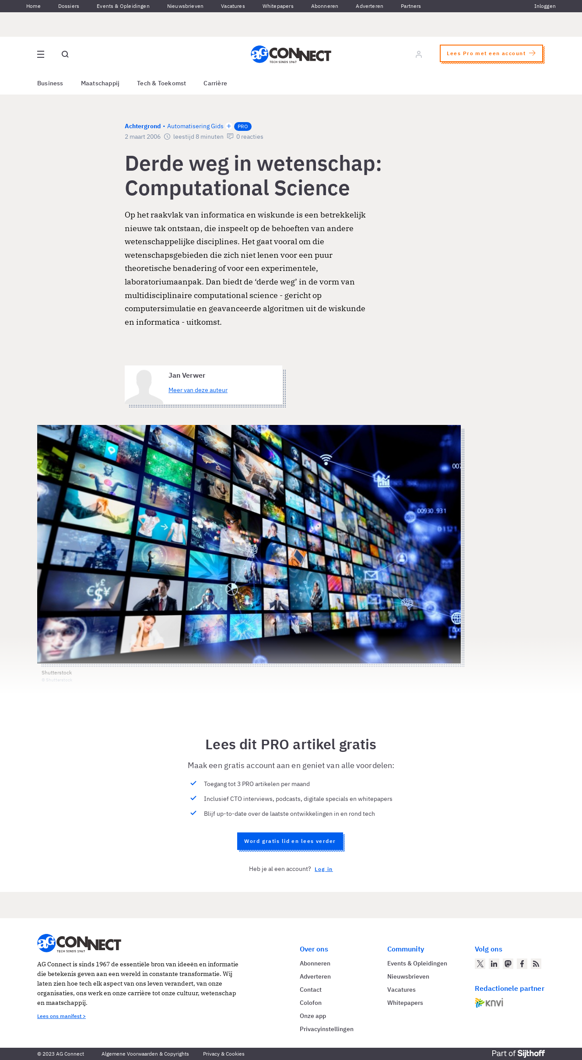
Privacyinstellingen (327, 1029)
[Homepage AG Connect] (291, 54)
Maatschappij (100, 83)
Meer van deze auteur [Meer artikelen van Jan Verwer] (198, 390)
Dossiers (68, 6)
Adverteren (369, 6)
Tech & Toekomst (161, 83)
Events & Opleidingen (123, 6)
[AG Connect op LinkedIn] (494, 963)
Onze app (313, 1016)
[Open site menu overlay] (40, 54)
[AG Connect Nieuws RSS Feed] (536, 963)
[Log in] (418, 54)
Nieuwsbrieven (185, 6)
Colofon (311, 1003)
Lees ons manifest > (61, 1016)
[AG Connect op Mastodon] (508, 963)
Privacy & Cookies (224, 1053)
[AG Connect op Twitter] (480, 963)
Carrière (215, 83)
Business (50, 83)
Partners (411, 6)
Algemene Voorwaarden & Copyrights (145, 1053)
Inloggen (545, 6)
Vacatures (233, 6)
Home (33, 6)
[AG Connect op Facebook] (522, 963)
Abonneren (325, 6)
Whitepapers (278, 6)
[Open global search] (65, 54)
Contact (311, 989)
